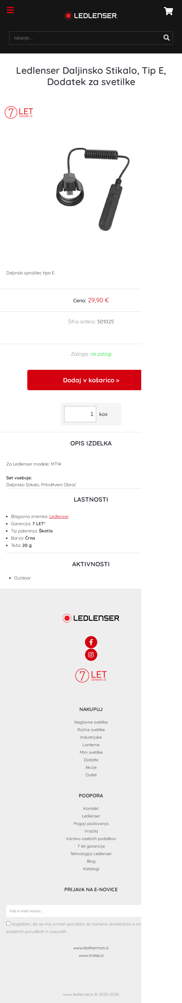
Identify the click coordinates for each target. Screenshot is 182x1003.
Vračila (91, 830)
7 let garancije (91, 846)
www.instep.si (91, 955)
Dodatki (91, 759)
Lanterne (91, 744)
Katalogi (91, 868)
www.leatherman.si (91, 947)
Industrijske (91, 737)
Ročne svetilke (91, 729)
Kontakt (91, 808)
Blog (91, 861)
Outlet (91, 774)
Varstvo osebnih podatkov (91, 838)
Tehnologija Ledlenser (91, 853)
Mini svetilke (91, 752)
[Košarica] (166, 11)
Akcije (91, 767)
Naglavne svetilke (91, 722)
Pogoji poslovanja (91, 823)
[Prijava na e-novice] (170, 911)
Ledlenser (59, 516)
